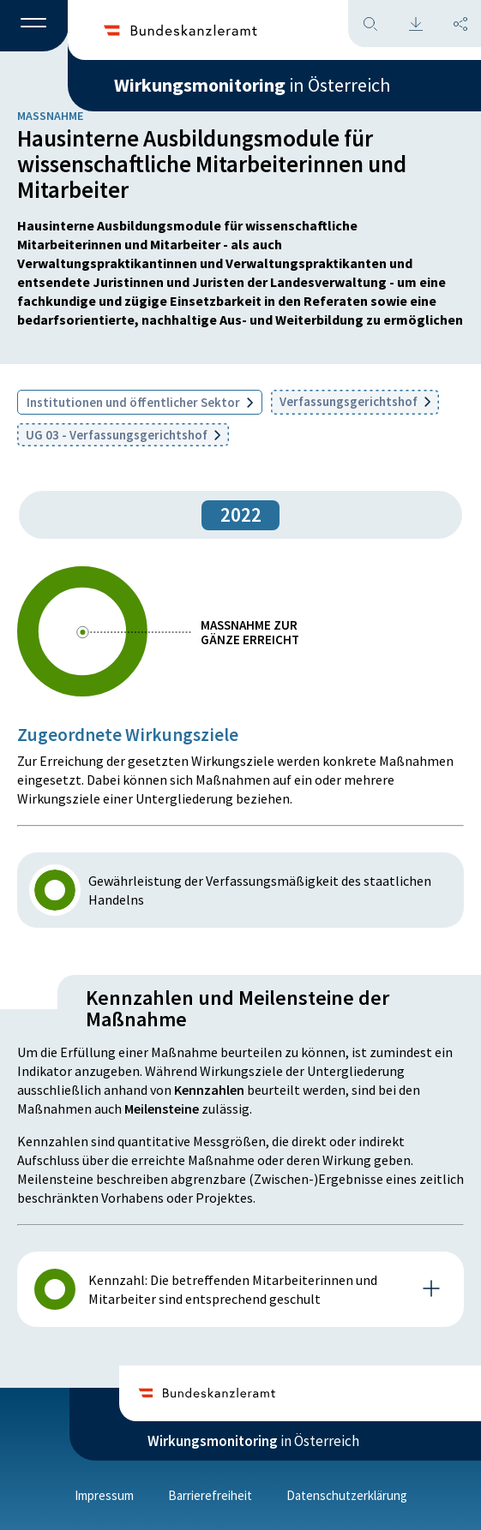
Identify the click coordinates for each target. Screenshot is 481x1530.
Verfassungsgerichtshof (355, 401)
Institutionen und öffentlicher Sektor (140, 402)
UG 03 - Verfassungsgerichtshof (123, 435)
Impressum (104, 1495)
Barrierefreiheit (210, 1495)
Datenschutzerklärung (346, 1495)
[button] (34, 26)
